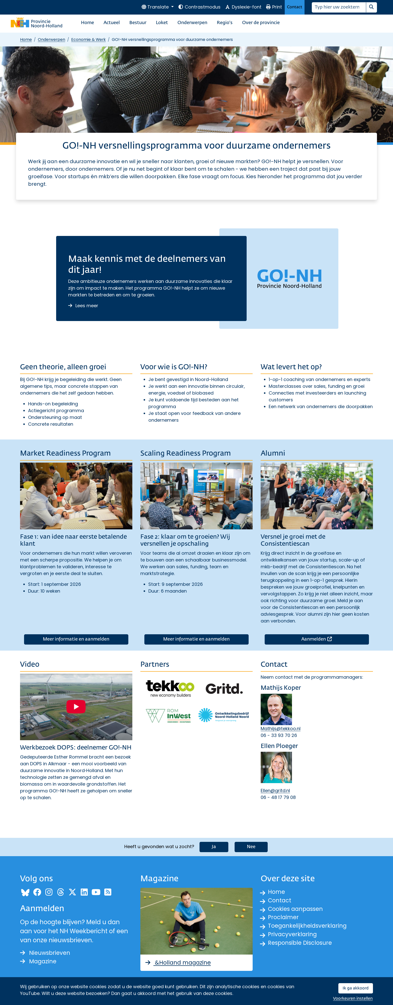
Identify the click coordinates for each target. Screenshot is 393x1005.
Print (274, 7)
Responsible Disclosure (302, 946)
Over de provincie (261, 23)
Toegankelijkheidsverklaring (309, 928)
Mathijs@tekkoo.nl (281, 728)
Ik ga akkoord (356, 988)
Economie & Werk (88, 39)
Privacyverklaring (293, 937)
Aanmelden (335, 639)
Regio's (225, 23)
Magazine (39, 962)
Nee (251, 846)
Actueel (112, 23)
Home (87, 23)
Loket (162, 23)
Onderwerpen (192, 23)
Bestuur (137, 23)
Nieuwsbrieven (46, 953)
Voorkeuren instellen (353, 998)
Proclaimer (284, 919)
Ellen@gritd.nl (275, 790)
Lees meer (83, 305)
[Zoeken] (339, 7)
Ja (214, 846)
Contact (294, 7)
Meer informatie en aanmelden (76, 639)
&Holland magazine (179, 962)
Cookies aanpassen (297, 910)
